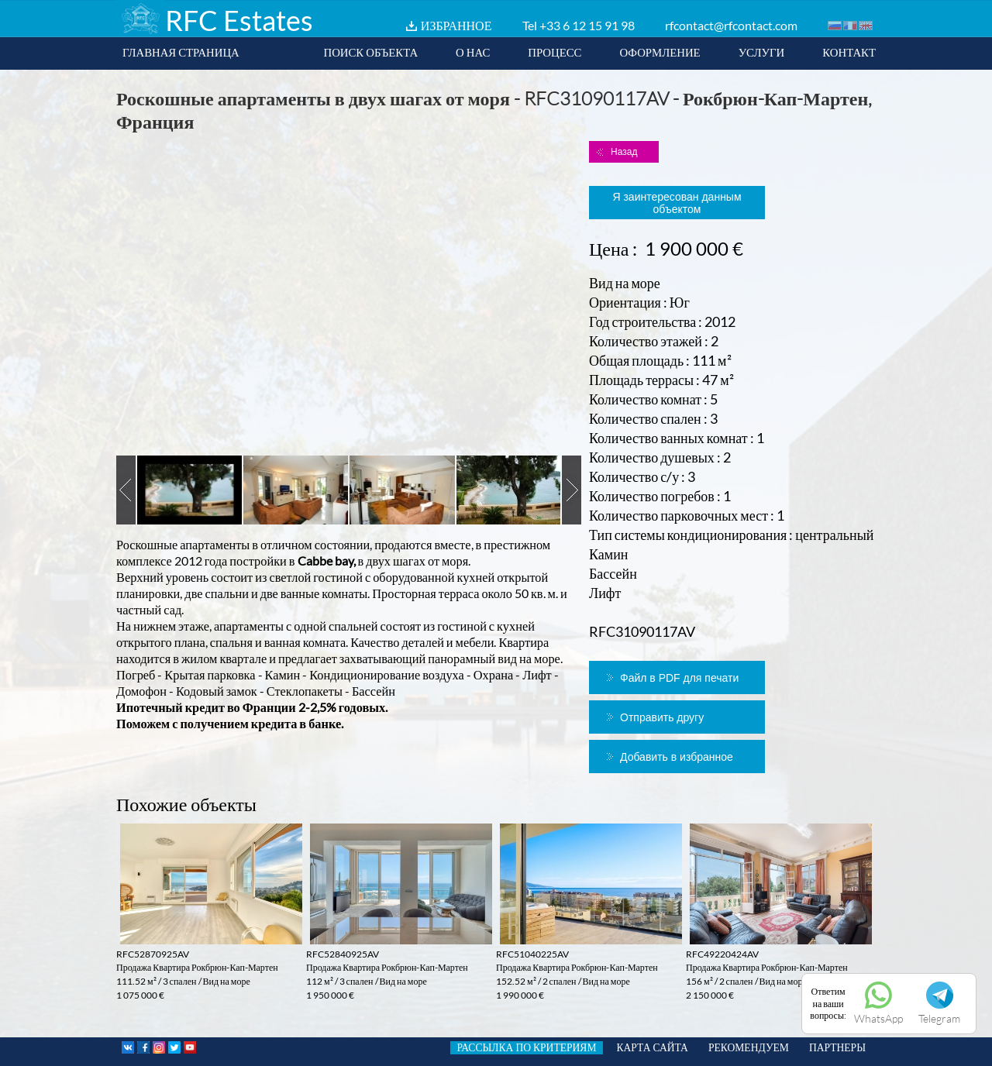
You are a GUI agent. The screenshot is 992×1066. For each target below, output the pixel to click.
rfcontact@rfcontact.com (731, 25)
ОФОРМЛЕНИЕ (659, 52)
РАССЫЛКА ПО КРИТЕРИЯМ (526, 1047)
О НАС (473, 52)
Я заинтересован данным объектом (676, 203)
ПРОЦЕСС (554, 52)
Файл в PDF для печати (679, 678)
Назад (624, 151)
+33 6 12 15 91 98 (587, 25)
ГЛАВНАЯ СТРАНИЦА (180, 52)
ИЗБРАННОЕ (456, 25)
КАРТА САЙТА (652, 1047)
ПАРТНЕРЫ (837, 1047)
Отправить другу (662, 717)
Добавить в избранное (676, 757)
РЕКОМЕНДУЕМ (748, 1047)
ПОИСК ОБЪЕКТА (370, 52)
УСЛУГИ (762, 52)
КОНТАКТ (849, 52)
